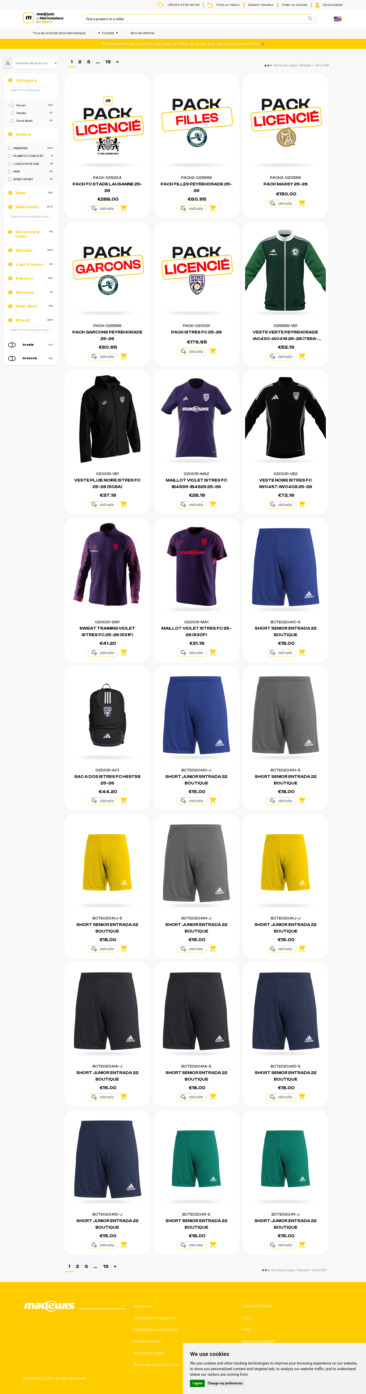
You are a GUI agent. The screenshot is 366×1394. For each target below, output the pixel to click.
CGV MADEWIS (257, 1306)
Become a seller (149, 1353)
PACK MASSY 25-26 (286, 184)
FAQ (246, 1329)
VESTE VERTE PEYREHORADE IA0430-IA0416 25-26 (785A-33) (285, 339)
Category (26, 80)
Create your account (154, 1318)
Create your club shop (155, 1329)
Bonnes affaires (143, 33)
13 (108, 61)
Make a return (147, 1341)
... (98, 61)
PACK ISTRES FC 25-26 (196, 332)
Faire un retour (223, 4)
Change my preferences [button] (225, 1383)
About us (142, 1306)
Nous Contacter (258, 1341)
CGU (246, 1318)
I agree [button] (197, 1383)
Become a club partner (156, 1364)
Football (108, 33)
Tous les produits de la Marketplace (58, 33)
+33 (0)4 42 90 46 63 (178, 4)
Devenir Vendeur (261, 5)
